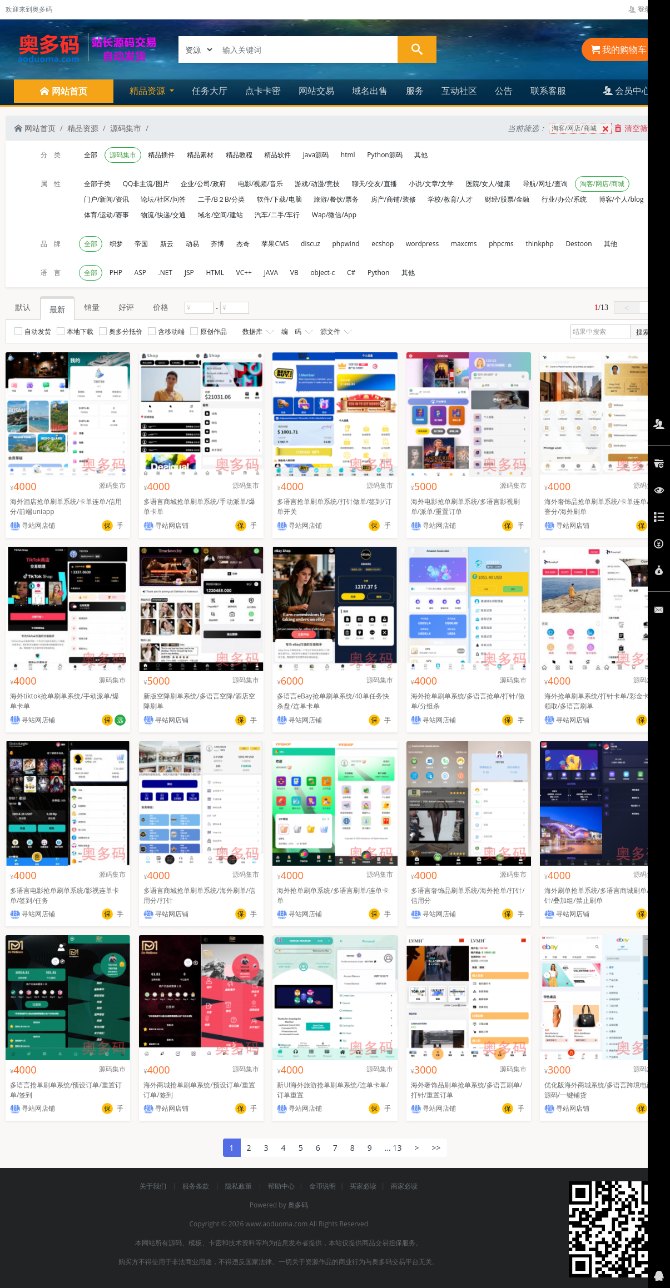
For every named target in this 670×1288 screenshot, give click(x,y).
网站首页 (35, 128)
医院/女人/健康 (488, 183)
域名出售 (370, 90)
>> (435, 1147)
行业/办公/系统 (564, 199)
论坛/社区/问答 (163, 199)
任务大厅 (209, 90)
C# (351, 272)
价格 (160, 307)
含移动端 (166, 331)
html (348, 154)
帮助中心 (281, 1186)
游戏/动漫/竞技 (317, 183)
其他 (421, 154)
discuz (310, 243)
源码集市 (125, 128)
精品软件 (277, 154)
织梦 (116, 243)
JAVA (271, 272)
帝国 (141, 243)
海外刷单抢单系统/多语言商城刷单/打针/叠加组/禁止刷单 (600, 895)
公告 (504, 90)
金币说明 (322, 1186)
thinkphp (539, 243)
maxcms (464, 243)
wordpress (422, 243)
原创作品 (208, 331)
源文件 (334, 331)
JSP (189, 272)
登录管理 (646, 9)
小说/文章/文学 (431, 183)
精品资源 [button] (148, 90)
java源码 (316, 154)
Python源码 (384, 154)
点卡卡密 (263, 90)
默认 (23, 307)
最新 (57, 309)
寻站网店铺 (32, 525)
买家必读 (363, 1186)
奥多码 (298, 1205)
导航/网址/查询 (545, 183)
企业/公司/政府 (203, 183)
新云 (166, 243)
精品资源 (82, 128)
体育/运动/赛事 (106, 214)
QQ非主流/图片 (146, 183)
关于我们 (154, 1186)
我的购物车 (619, 49)
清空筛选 (635, 128)
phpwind (346, 243)
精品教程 (239, 154)
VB (294, 272)
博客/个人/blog (621, 199)
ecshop (382, 243)
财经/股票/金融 (507, 199)
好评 (126, 307)
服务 (415, 90)
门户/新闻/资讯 (106, 199)
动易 (192, 243)
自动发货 (32, 331)
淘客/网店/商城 (581, 128)
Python (378, 272)
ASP (140, 272)
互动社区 (459, 90)
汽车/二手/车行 (277, 214)
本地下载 (75, 331)
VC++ (244, 272)
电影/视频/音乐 (260, 183)
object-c (322, 272)
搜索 (642, 332)
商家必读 (404, 1186)
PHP (116, 272)
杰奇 (243, 243)
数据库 (256, 331)
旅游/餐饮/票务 (336, 199)
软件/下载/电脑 (279, 199)
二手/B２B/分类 (221, 199)
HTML (215, 272)
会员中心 (627, 90)
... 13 (393, 1147)
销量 (92, 307)
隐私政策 (239, 1186)
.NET (165, 272)
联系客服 (548, 90)
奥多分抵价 (120, 331)
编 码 (295, 331)
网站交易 (316, 90)
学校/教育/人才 (450, 199)
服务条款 (196, 1186)
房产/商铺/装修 (393, 199)
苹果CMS (275, 243)
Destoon (578, 243)
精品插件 (161, 154)
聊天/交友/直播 (374, 183)
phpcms (501, 243)
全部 (90, 154)
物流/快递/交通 (163, 214)
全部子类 (97, 183)
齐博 (217, 243)
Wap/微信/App (334, 214)
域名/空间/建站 (220, 214)
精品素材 (200, 154)
